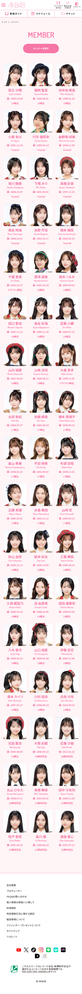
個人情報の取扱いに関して (20, 902)
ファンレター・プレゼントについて (23, 925)
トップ (4, 22)
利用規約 (11, 908)
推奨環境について (16, 920)
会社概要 (11, 885)
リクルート (12, 937)
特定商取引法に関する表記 (21, 914)
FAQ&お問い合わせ (17, 897)
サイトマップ (13, 931)
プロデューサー (14, 891)
